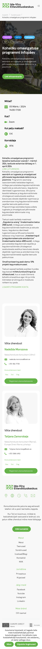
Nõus (9, 644)
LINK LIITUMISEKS (11, 169)
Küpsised (21, 577)
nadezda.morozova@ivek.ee (17, 359)
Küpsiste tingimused (26, 644)
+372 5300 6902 (12, 453)
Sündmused (21, 550)
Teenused (21, 546)
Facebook (21, 589)
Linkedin (21, 601)
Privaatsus (21, 573)
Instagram (21, 597)
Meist (21, 542)
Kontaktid (21, 558)
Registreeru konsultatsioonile (21, 381)
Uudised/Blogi (21, 554)
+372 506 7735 (11, 364)
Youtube (21, 593)
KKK (21, 561)
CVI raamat (21, 613)
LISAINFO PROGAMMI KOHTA (15, 287)
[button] (6, 495)
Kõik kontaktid (21, 529)
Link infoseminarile (13, 76)
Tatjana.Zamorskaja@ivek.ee (17, 449)
